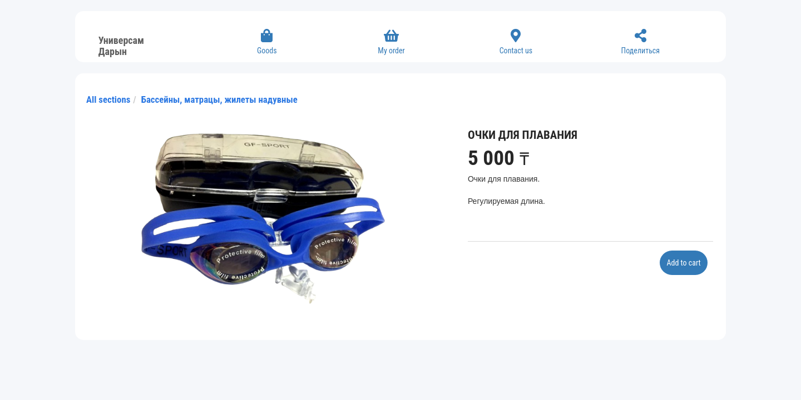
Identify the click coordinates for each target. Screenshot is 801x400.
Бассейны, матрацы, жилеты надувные (219, 99)
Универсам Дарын (121, 44)
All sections (108, 99)
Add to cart (683, 262)
